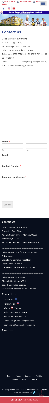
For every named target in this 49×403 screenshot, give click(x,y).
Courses (28, 376)
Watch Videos (12, 308)
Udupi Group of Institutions (27, 390)
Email (6, 155)
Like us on (10, 299)
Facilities (39, 376)
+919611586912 (31, 242)
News (24, 380)
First (3, 150)
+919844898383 (16, 242)
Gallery (15, 380)
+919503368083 (28, 288)
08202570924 (21, 312)
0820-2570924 (9, 2)
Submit (7, 204)
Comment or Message (14, 177)
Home (9, 376)
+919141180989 (28, 267)
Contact (34, 380)
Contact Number (11, 166)
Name (6, 141)
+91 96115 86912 (25, 2)
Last (27, 150)
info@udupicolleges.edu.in (22, 320)
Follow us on (11, 303)
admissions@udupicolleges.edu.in (19, 325)
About (18, 376)
